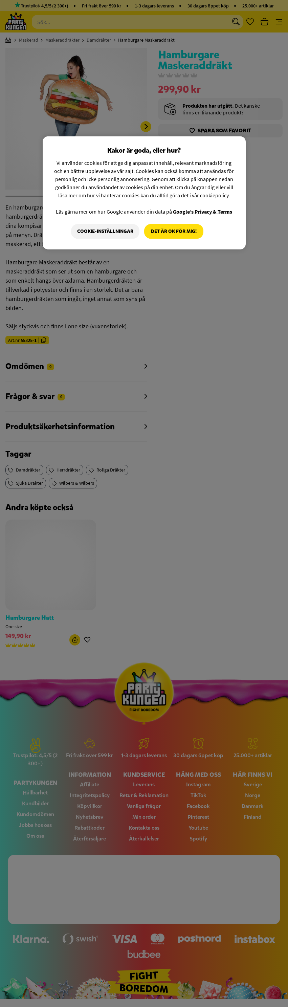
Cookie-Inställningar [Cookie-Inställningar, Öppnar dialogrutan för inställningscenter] (105, 231)
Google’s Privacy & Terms (202, 211)
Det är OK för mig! (174, 231)
